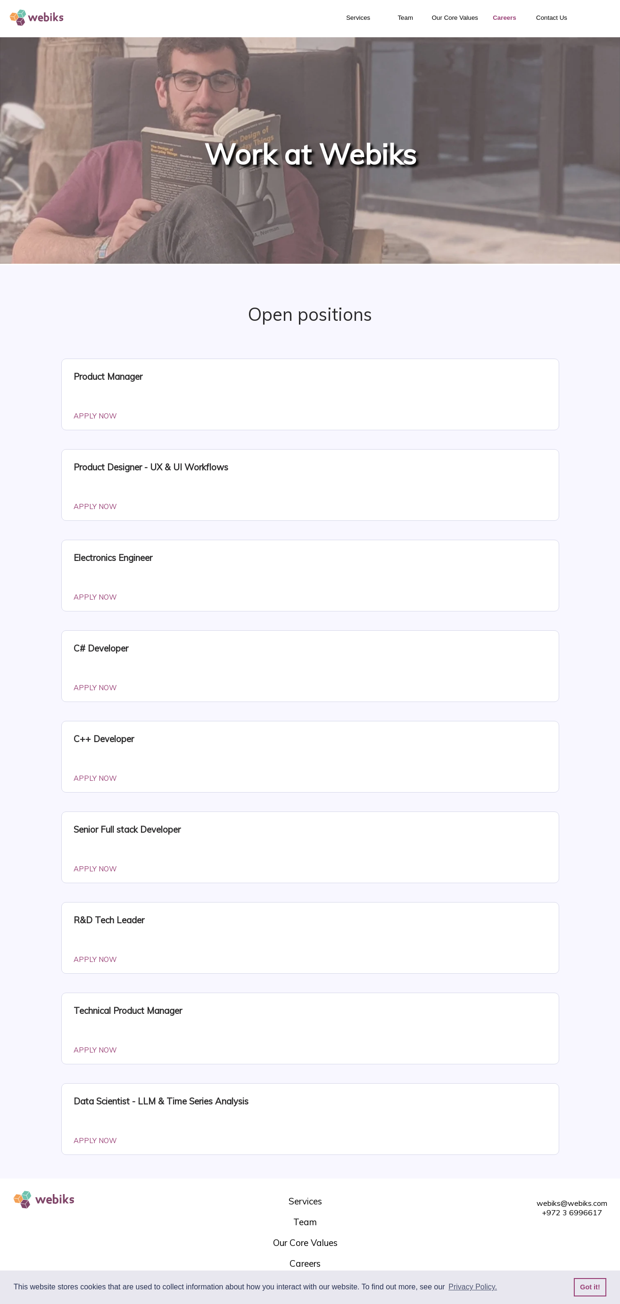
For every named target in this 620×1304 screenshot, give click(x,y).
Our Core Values (455, 17)
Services (358, 17)
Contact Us (551, 17)
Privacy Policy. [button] (472, 1287)
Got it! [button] (590, 1287)
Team (405, 17)
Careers (504, 17)
